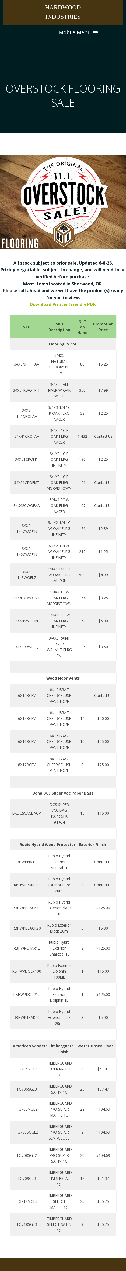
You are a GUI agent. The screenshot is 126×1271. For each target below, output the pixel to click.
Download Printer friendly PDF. (63, 304)
